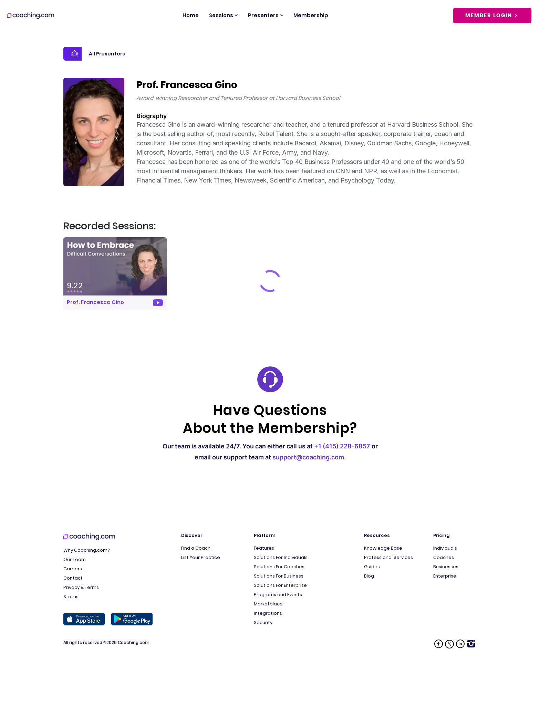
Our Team (74, 559)
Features (264, 548)
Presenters (263, 15)
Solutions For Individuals (281, 557)
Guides (372, 566)
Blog (369, 576)
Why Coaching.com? (86, 550)
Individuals (445, 548)
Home (191, 15)
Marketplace (268, 604)
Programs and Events (278, 594)
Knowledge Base (383, 548)
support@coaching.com (308, 457)
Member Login (492, 15)
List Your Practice (200, 557)
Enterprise (444, 576)
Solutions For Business (278, 576)
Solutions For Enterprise (280, 585)
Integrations (268, 613)
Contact (73, 578)
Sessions (221, 15)
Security (263, 622)
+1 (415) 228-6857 (342, 446)
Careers (72, 568)
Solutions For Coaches (279, 566)
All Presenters (94, 54)
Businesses (445, 566)
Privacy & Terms (81, 587)
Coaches (443, 557)
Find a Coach (195, 548)
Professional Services (388, 557)
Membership (310, 15)
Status (71, 596)
